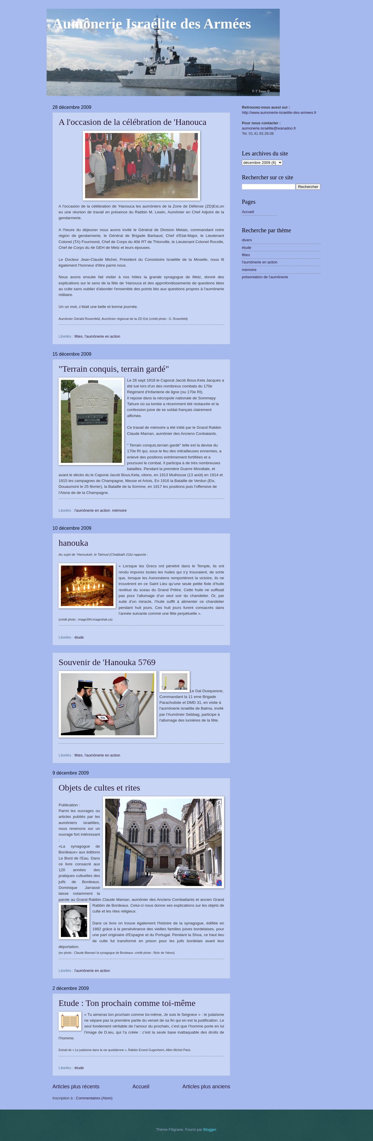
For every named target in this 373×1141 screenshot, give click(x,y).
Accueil (140, 1086)
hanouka (73, 543)
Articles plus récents (75, 1086)
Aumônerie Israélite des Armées (151, 23)
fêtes (78, 336)
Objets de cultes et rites (99, 787)
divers (247, 240)
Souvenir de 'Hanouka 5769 (107, 662)
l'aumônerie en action (102, 336)
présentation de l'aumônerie (265, 277)
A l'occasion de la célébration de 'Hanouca (132, 122)
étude (79, 637)
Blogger (209, 1129)
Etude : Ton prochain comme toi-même (127, 1003)
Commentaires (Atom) (94, 1098)
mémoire (119, 510)
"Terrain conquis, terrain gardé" (114, 368)
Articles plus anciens (206, 1086)
